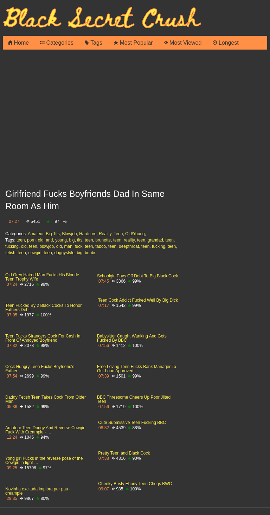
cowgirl (34, 252)
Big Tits (52, 233)
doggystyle (64, 252)
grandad (155, 240)
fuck (79, 246)
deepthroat (129, 246)
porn (31, 240)
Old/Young (135, 233)
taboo (100, 246)
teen (21, 240)
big (72, 240)
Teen (118, 233)
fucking (12, 246)
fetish (10, 252)
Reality (105, 233)
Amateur (36, 233)
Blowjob (69, 233)
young (61, 240)
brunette (103, 240)
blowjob (46, 246)
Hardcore (87, 233)
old (41, 240)
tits (79, 240)
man (68, 246)
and (49, 240)
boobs (90, 252)
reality (129, 240)
